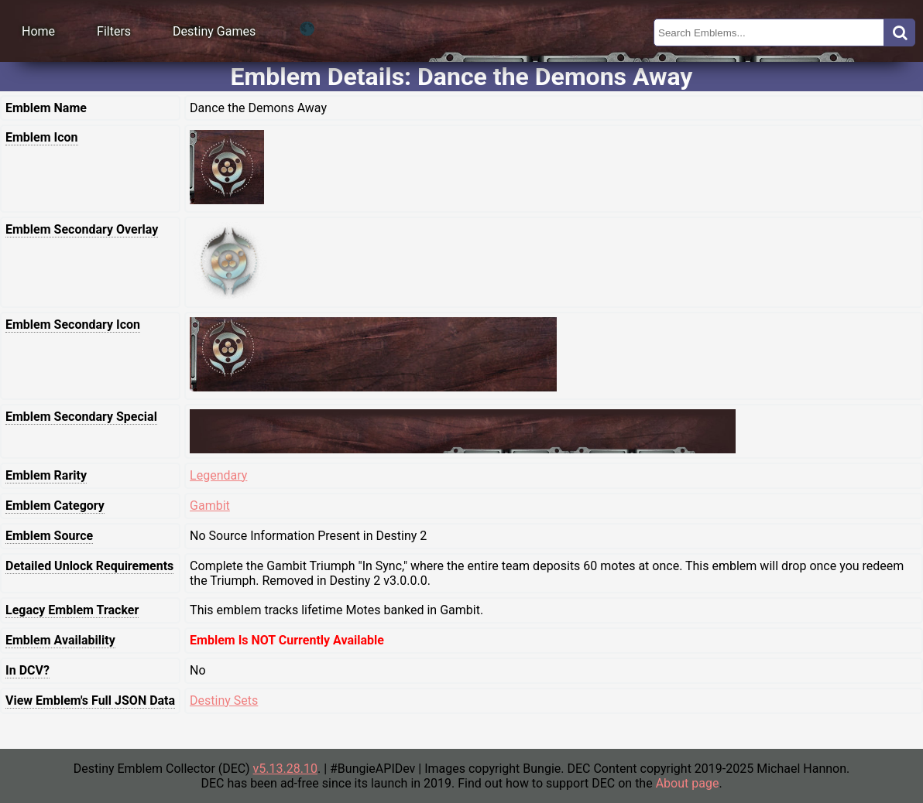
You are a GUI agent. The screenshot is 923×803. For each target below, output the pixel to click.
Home (38, 31)
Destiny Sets (224, 700)
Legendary (218, 475)
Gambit (210, 505)
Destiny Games (214, 31)
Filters (114, 31)
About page (687, 783)
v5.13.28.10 (285, 768)
